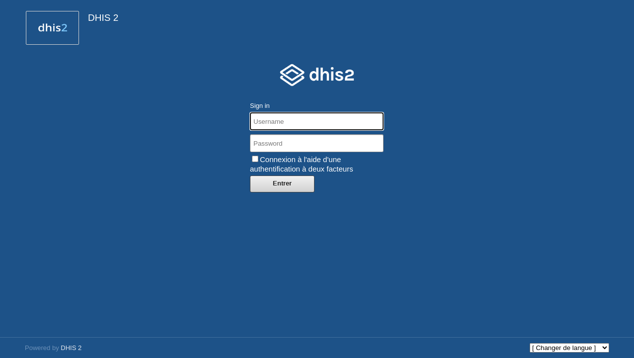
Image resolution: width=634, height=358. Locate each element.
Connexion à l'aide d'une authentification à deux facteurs (301, 164)
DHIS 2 (71, 348)
